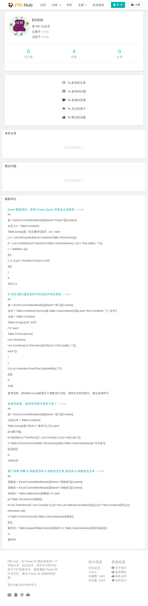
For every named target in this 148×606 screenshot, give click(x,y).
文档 (82, 5)
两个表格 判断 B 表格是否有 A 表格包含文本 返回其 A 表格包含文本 (52, 471)
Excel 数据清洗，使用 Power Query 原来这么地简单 (41, 209)
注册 (135, 4)
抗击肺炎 (98, 5)
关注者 (28, 57)
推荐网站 (119, 572)
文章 (120, 57)
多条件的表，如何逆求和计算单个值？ (33, 403)
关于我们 (119, 567)
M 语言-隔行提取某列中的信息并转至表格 (35, 294)
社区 (43, 5)
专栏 (69, 5)
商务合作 (119, 576)
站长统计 (119, 580)
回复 (74, 57)
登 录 (118, 4)
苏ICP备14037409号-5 (22, 584)
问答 (56, 5)
